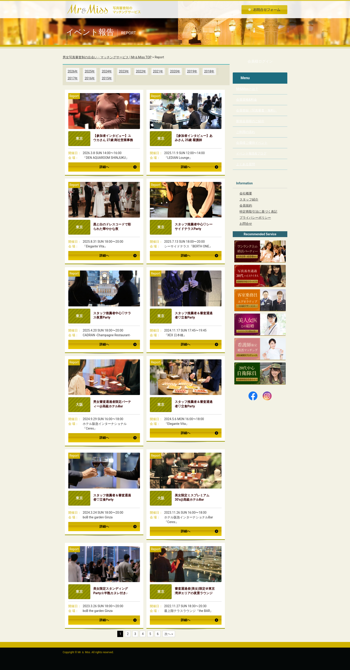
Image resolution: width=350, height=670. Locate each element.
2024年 (107, 71)
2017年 (73, 78)
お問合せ (245, 223)
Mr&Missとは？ (247, 89)
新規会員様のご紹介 (250, 121)
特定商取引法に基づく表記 (258, 211)
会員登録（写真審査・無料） (256, 110)
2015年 (107, 78)
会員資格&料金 (246, 99)
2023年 (124, 71)
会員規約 (245, 205)
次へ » (168, 634)
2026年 (73, 71)
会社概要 (245, 193)
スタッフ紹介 (248, 199)
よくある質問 (245, 164)
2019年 (192, 71)
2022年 (141, 71)
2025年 (90, 71)
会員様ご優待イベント (252, 142)
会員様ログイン (260, 61)
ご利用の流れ (245, 132)
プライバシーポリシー (255, 217)
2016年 (90, 78)
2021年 (158, 71)
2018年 (209, 71)
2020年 (175, 71)
